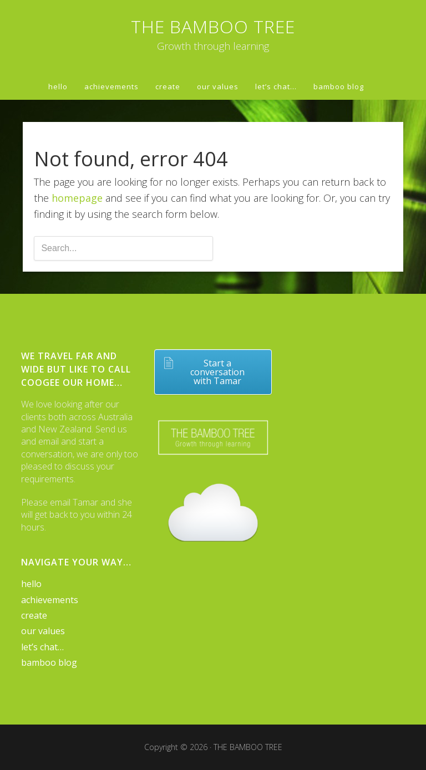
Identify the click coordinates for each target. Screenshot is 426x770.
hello (31, 584)
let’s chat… (42, 647)
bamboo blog (49, 662)
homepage (77, 198)
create (34, 615)
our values (43, 631)
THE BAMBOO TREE (213, 26)
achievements (49, 600)
